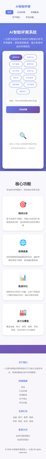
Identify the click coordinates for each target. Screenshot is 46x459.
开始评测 (23, 109)
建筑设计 (23, 91)
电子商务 (15, 71)
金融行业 (30, 57)
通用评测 (15, 57)
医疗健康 (15, 64)
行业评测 (21, 12)
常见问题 (30, 17)
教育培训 (30, 64)
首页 (9, 12)
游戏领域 (15, 84)
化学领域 (30, 84)
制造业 (15, 78)
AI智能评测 (23, 6)
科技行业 (30, 71)
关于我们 (16, 17)
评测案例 (35, 12)
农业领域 (29, 78)
